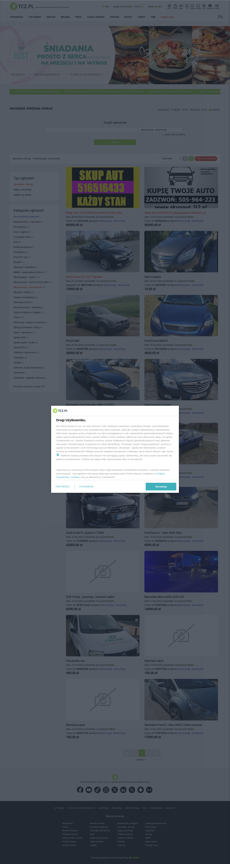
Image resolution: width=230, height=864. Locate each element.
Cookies (75, 477)
